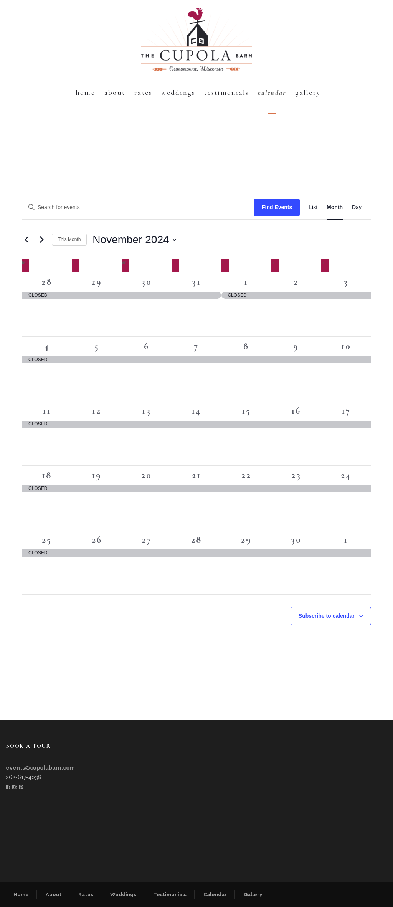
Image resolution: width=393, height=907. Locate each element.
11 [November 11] (47, 410)
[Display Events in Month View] (335, 207)
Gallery (307, 92)
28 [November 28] (196, 539)
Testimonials (226, 92)
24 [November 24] (346, 475)
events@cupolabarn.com (40, 768)
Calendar (272, 92)
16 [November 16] (296, 410)
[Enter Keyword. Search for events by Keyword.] (138, 207)
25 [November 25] (47, 539)
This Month (69, 239)
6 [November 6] (146, 346)
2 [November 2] (296, 281)
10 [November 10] (346, 346)
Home (85, 92)
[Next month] (41, 239)
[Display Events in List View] (313, 207)
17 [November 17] (346, 410)
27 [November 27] (147, 539)
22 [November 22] (246, 475)
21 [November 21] (196, 475)
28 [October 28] (46, 281)
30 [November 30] (296, 539)
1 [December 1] (346, 539)
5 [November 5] (96, 346)
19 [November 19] (97, 475)
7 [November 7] (196, 346)
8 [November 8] (246, 346)
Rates (143, 92)
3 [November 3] (345, 281)
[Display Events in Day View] (357, 207)
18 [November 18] (47, 475)
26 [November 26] (97, 539)
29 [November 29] (246, 539)
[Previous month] (26, 239)
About (114, 92)
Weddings (178, 92)
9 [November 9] (296, 346)
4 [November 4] (47, 346)
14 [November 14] (196, 410)
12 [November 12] (96, 410)
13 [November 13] (146, 410)
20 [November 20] (146, 475)
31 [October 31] (196, 281)
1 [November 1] (246, 281)
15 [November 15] (246, 410)
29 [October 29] (96, 281)
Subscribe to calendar (327, 616)
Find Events (277, 207)
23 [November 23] (296, 475)
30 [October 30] (146, 281)
